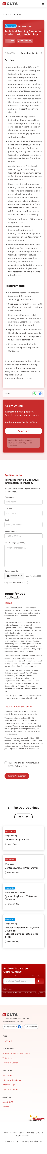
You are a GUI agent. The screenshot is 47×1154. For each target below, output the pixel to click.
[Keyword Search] (19, 981)
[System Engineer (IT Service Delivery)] (23, 896)
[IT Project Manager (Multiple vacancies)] (19, 992)
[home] (11, 4)
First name (9, 497)
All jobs (17, 14)
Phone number (11, 532)
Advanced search (37, 976)
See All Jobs (23, 817)
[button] (43, 4)
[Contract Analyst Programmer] (23, 866)
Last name (9, 509)
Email (7, 520)
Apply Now (24, 431)
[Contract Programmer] (23, 838)
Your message (15, 543)
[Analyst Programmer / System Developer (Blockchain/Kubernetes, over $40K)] (23, 931)
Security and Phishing (32, 1141)
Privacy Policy (21, 766)
